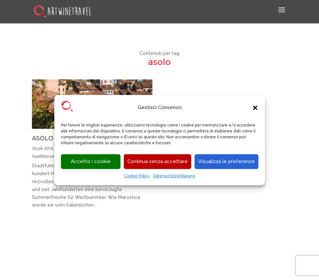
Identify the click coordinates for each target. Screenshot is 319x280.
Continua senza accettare (157, 162)
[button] (255, 107)
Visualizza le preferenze (226, 162)
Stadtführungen (46, 156)
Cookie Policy (137, 176)
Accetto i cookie (91, 162)
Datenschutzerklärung (174, 176)
